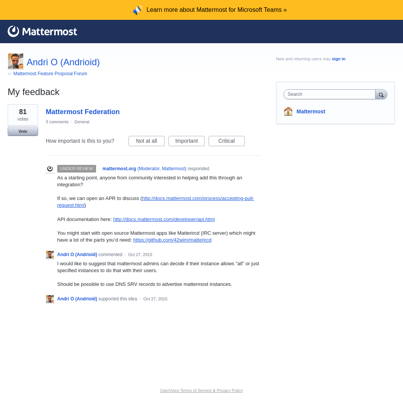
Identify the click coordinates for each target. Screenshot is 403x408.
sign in (338, 58)
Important (190, 142)
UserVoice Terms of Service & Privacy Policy (201, 390)
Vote (22, 131)
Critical (231, 142)
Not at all (150, 142)
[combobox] (331, 94)
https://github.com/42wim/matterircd (172, 240)
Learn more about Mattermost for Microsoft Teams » (216, 9)
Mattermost (311, 111)
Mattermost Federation (83, 112)
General (81, 121)
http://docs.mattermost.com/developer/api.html (164, 219)
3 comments (57, 121)
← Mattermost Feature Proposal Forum (47, 73)
